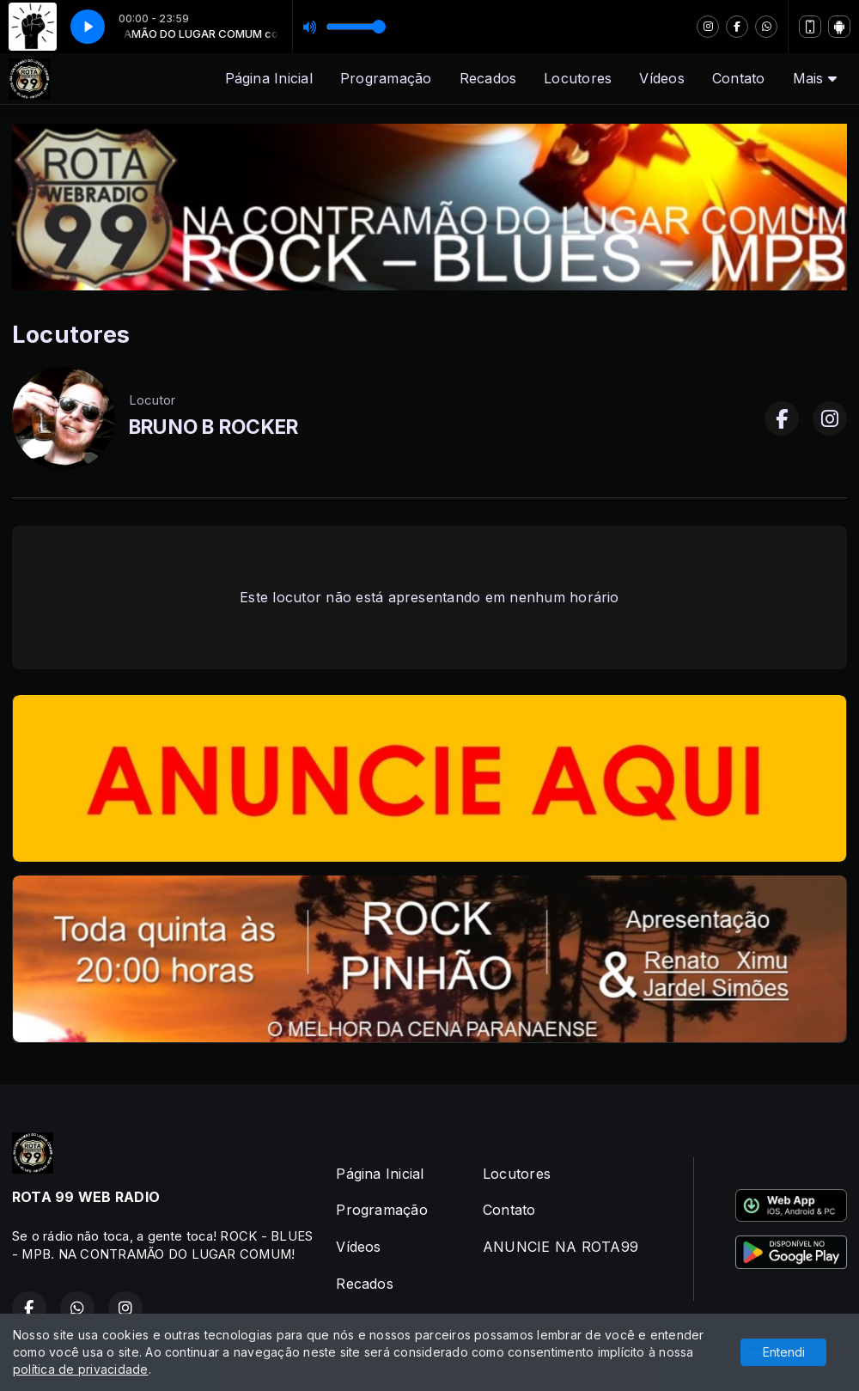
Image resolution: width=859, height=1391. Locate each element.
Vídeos (661, 78)
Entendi (784, 1352)
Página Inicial (269, 78)
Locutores (578, 78)
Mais (815, 78)
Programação (386, 78)
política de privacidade (81, 1369)
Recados (488, 78)
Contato (738, 78)
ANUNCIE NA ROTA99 (560, 1246)
